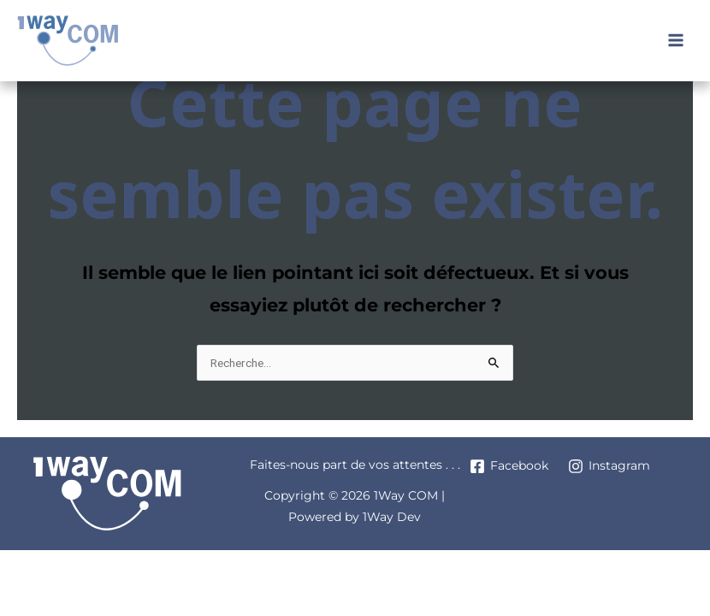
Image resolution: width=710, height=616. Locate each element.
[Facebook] (508, 466)
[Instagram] (608, 466)
